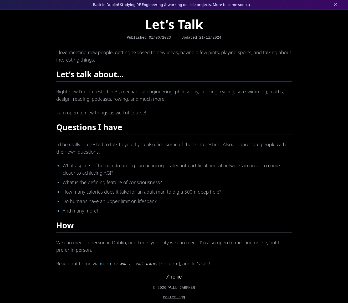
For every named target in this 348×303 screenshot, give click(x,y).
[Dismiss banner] (335, 4)
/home (174, 277)
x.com (106, 263)
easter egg (174, 297)
